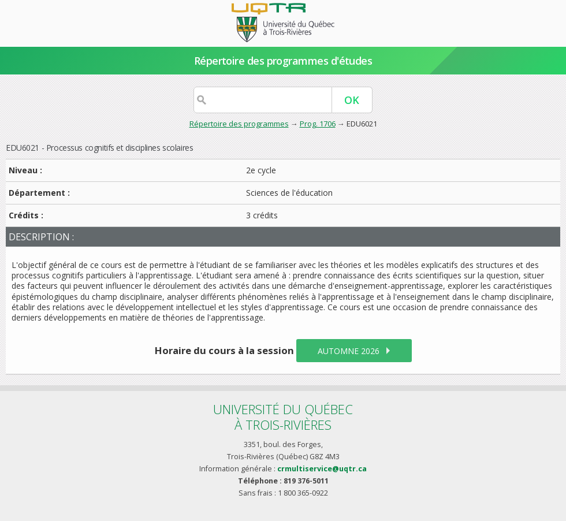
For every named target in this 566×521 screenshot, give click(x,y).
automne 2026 (348, 350)
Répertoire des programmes (239, 123)
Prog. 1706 (318, 123)
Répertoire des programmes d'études (283, 61)
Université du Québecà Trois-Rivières (283, 416)
